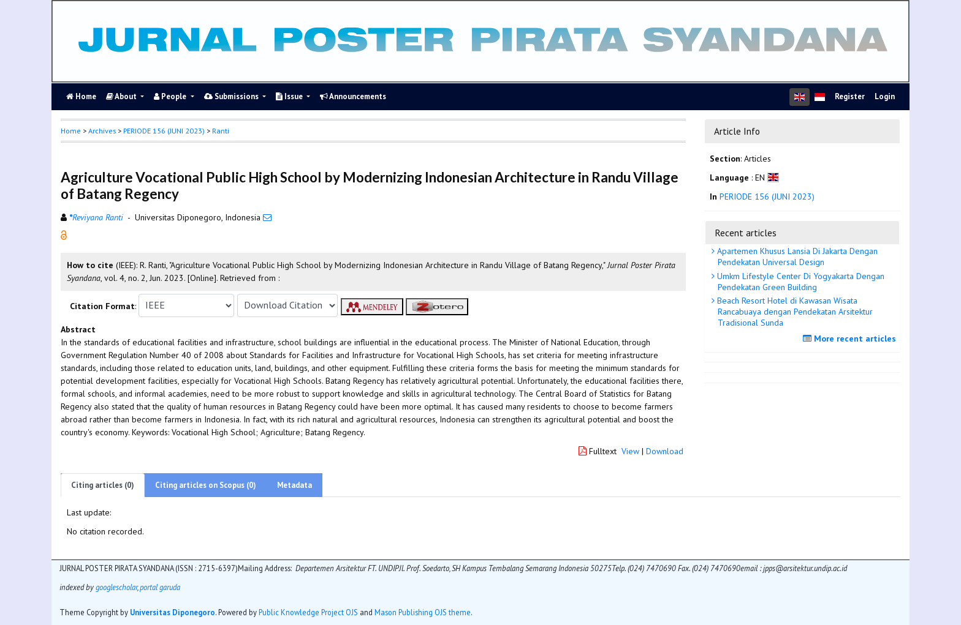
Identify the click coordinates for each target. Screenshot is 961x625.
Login (885, 96)
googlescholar (115, 587)
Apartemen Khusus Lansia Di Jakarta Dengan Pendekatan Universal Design (796, 256)
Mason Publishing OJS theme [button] (422, 612)
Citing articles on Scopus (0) (205, 485)
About (122, 96)
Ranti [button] (220, 130)
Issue (290, 96)
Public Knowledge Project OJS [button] (308, 612)
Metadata (294, 485)
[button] (64, 233)
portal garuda (160, 587)
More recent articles (851, 338)
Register (850, 96)
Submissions (232, 96)
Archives (102, 130)
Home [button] (71, 130)
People (171, 96)
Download (664, 451)
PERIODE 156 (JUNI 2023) (164, 130)
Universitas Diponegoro (172, 612)
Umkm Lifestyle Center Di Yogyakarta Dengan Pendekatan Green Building (799, 282)
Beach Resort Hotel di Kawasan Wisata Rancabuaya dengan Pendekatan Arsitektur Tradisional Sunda (794, 311)
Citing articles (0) (102, 485)
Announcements (353, 96)
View (630, 451)
